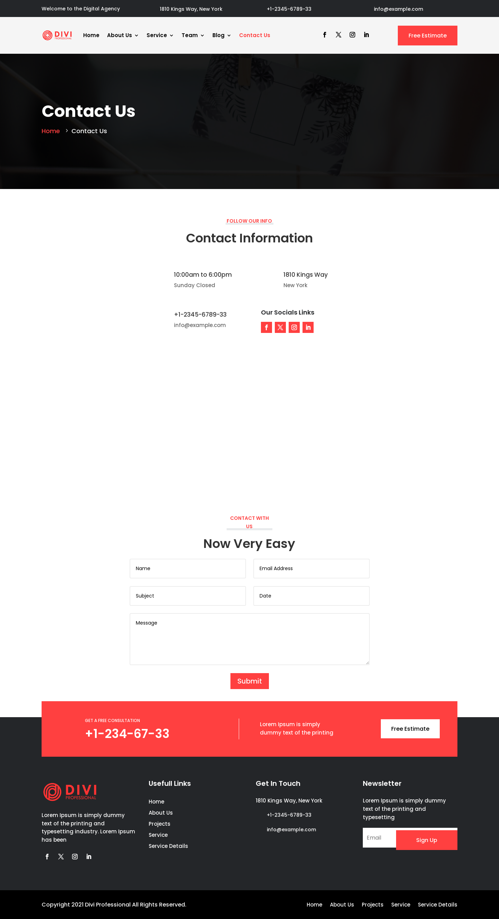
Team (190, 35)
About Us (119, 35)
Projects (159, 824)
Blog (218, 35)
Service (157, 35)
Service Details (168, 846)
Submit (249, 680)
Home (91, 35)
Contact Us (254, 35)
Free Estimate (428, 36)
